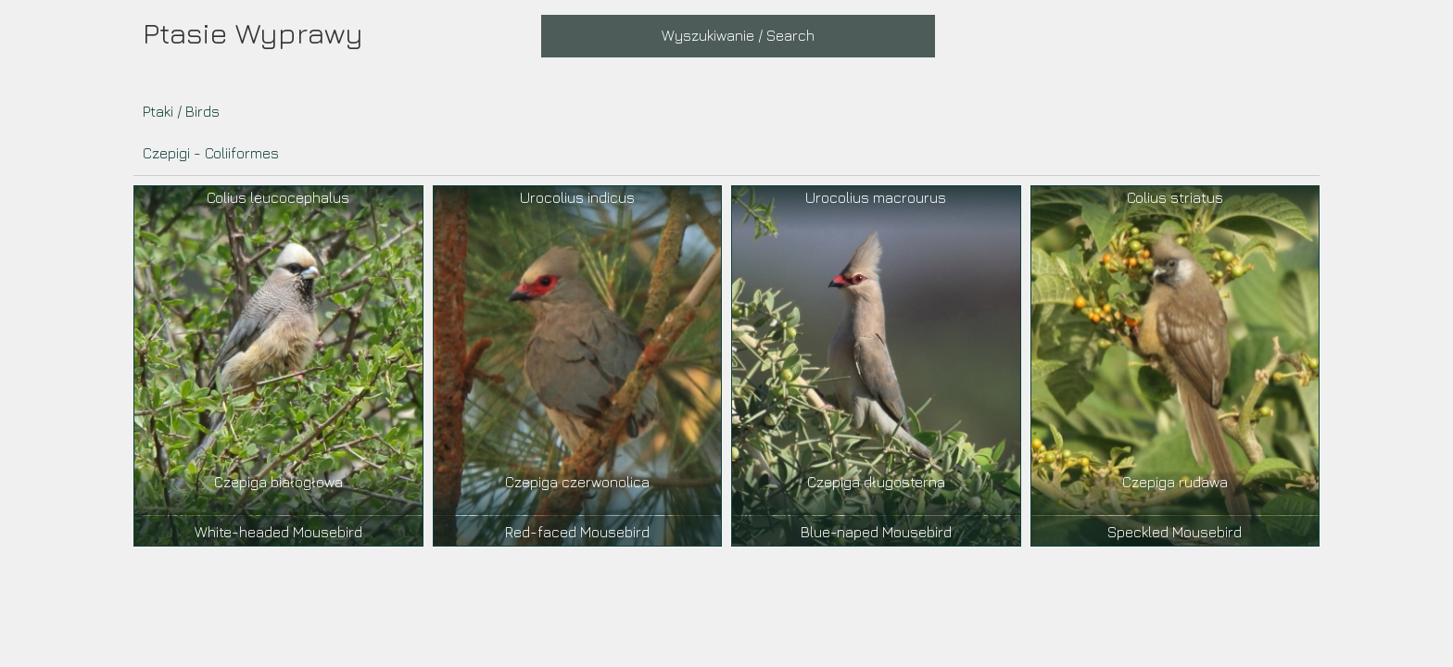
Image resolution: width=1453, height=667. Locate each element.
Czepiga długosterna (876, 481)
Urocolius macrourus (875, 197)
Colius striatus (1175, 197)
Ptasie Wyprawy (253, 32)
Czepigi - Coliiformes (211, 153)
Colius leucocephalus (278, 197)
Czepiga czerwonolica (577, 481)
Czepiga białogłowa (278, 481)
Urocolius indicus (577, 197)
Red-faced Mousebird (577, 531)
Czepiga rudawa (1175, 481)
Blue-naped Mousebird (876, 531)
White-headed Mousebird (278, 531)
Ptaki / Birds (181, 111)
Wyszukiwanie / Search (738, 35)
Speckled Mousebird (1174, 531)
